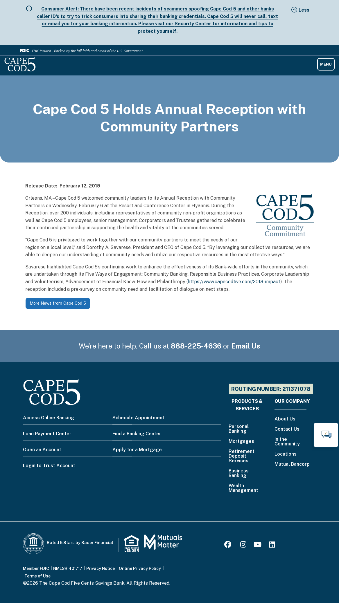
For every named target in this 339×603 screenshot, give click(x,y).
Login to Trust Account (49, 465)
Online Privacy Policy (140, 568)
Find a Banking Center (136, 433)
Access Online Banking (48, 417)
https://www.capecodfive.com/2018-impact (234, 281)
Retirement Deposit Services (241, 456)
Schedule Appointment (138, 417)
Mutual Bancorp (292, 464)
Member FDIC (36, 568)
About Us (285, 419)
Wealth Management (243, 488)
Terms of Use (37, 576)
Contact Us (287, 429)
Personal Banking (239, 429)
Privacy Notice (100, 568)
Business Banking (239, 473)
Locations (286, 454)
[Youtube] (257, 545)
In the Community (287, 442)
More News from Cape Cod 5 (58, 303)
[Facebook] (228, 545)
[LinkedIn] (272, 545)
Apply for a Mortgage (137, 449)
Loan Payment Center (47, 433)
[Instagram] (243, 545)
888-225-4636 (196, 346)
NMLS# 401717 (67, 568)
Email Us (245, 346)
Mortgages (241, 441)
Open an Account (42, 449)
